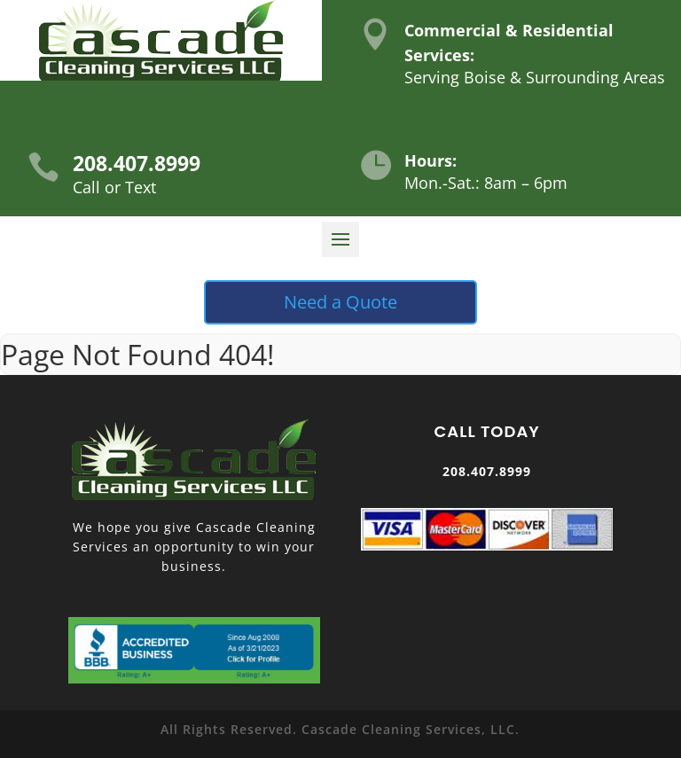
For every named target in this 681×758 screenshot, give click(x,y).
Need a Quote (340, 302)
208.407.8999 (136, 163)
